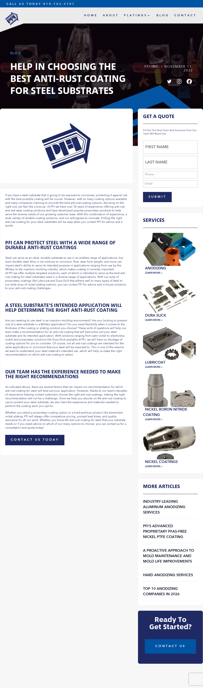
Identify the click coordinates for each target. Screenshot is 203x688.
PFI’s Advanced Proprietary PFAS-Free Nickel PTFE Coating (165, 531)
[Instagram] (179, 81)
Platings (135, 15)
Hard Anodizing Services (168, 575)
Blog (162, 15)
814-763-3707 (59, 4)
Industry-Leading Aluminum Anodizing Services (164, 507)
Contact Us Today (35, 439)
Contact (185, 15)
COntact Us (170, 646)
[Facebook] (189, 81)
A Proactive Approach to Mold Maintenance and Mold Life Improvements (168, 556)
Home (91, 15)
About (111, 15)
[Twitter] (169, 81)
